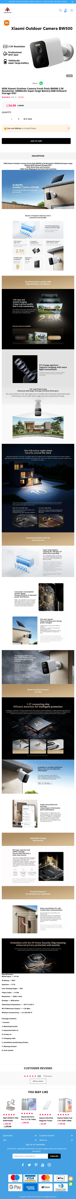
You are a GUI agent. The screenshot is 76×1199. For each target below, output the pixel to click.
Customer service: (47, 1133)
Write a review (38, 1078)
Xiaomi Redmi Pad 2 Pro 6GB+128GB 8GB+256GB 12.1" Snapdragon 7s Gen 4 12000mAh (65, 1116)
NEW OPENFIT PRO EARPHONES (10, 1116)
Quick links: (8, 1133)
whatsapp (41, 80)
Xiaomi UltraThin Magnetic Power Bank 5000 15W (46, 1116)
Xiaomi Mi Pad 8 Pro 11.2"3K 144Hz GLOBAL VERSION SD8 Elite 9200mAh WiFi (28, 1115)
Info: (5, 1137)
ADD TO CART (36, 138)
